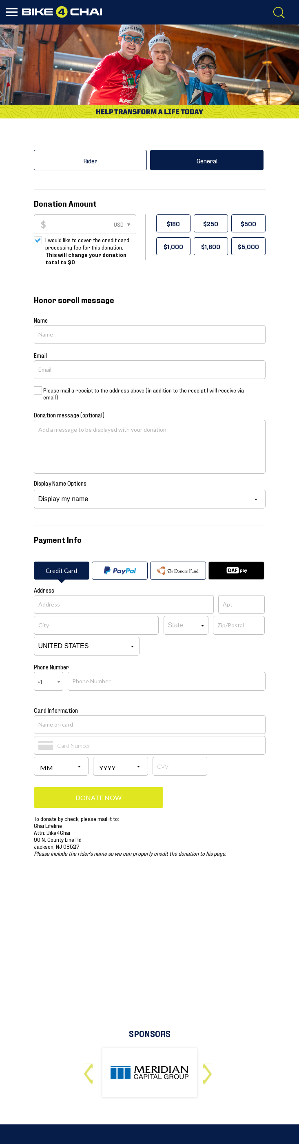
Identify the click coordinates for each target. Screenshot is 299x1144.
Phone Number (51, 666)
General (207, 160)
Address (44, 589)
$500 (248, 223)
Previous (90, 1071)
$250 (210, 223)
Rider (90, 160)
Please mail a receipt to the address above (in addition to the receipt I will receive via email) (143, 393)
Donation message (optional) (69, 414)
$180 (173, 223)
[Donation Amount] (91, 224)
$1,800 (210, 246)
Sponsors (150, 1033)
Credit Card (61, 570)
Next (209, 1071)
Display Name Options (60, 482)
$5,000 (248, 246)
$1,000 (173, 246)
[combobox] (48, 681)
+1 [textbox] (40, 681)
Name (41, 319)
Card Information (56, 710)
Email (40, 355)
